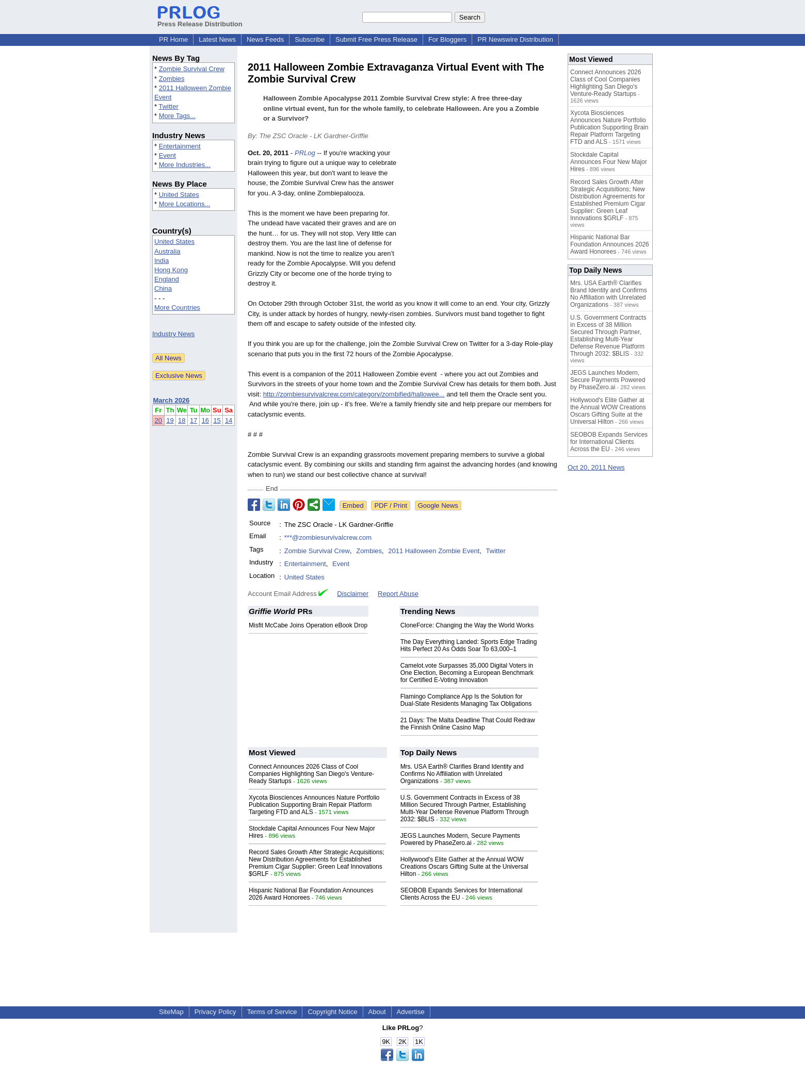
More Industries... (185, 165)
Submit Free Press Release (376, 39)
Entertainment (180, 146)
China (163, 288)
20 (158, 420)
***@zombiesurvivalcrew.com (328, 537)
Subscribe (310, 39)
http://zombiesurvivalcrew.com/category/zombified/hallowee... (354, 394)
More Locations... (185, 204)
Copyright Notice (332, 1012)
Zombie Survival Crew (191, 69)
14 (228, 420)
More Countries (177, 307)
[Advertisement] (480, 223)
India (161, 260)
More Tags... (177, 116)
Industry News (173, 334)
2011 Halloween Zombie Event (433, 551)
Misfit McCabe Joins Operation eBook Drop (308, 625)
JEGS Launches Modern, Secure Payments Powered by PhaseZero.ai (460, 839)
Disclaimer (352, 594)
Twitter (168, 106)
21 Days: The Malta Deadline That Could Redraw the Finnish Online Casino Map (467, 724)
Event (167, 155)
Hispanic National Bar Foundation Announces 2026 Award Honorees (609, 244)
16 (205, 420)
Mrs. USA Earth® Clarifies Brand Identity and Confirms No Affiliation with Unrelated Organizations (462, 774)
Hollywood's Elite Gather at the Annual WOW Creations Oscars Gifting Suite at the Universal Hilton (464, 866)
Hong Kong (171, 270)
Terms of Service (272, 1012)
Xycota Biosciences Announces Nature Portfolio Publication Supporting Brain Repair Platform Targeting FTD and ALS (314, 805)
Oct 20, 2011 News (596, 467)
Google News (438, 505)
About (377, 1012)
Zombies (172, 78)
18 (181, 420)
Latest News (217, 39)
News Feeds (265, 39)
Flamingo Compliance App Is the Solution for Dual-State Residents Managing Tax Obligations (466, 700)
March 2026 (171, 400)
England (166, 279)
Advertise (411, 1012)
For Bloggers (447, 39)
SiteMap (171, 1012)
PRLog (305, 153)
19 (169, 420)
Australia (167, 251)
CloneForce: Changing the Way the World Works (467, 625)
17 (193, 420)
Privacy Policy (215, 1012)
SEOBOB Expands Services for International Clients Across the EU (609, 442)
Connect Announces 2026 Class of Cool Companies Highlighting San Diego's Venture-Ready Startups (311, 774)
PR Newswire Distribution (515, 39)
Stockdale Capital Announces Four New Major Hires (608, 162)
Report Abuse (398, 594)
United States (179, 194)
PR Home (173, 39)
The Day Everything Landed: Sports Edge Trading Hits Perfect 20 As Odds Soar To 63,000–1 (468, 645)
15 (216, 420)
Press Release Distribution (200, 20)
